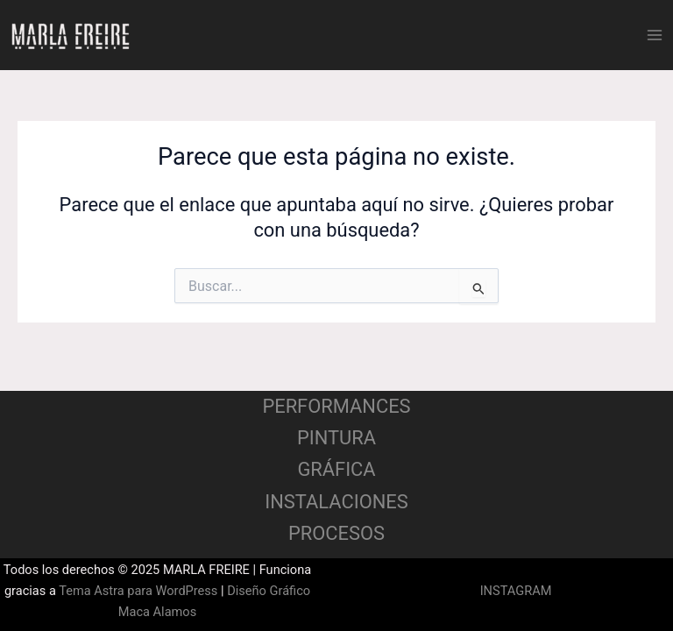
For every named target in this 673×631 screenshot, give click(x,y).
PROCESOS (336, 533)
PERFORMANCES (336, 406)
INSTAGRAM (516, 591)
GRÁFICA (336, 469)
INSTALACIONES (336, 502)
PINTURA (336, 438)
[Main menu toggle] (654, 35)
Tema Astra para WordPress (138, 591)
